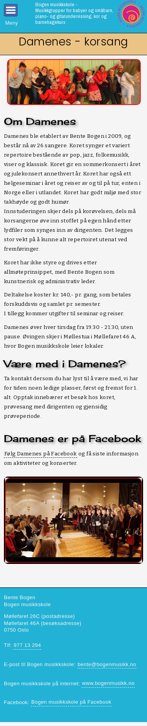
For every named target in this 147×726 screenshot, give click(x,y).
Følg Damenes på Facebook (40, 453)
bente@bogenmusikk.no (107, 664)
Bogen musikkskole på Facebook (71, 702)
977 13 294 (27, 645)
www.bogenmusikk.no (108, 683)
